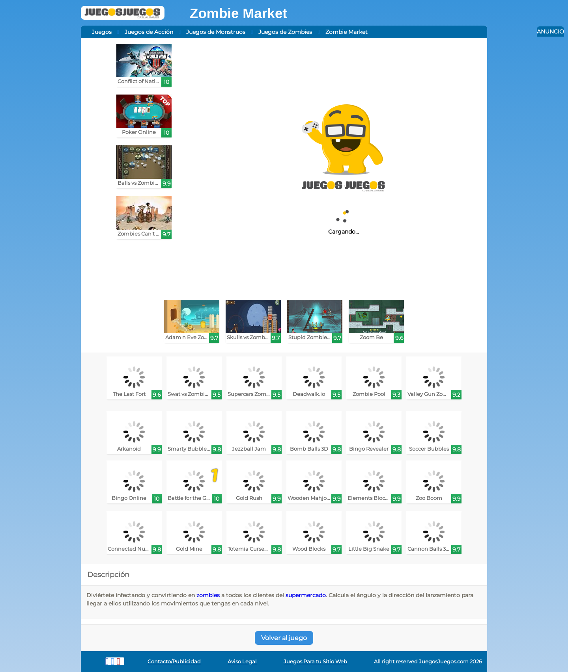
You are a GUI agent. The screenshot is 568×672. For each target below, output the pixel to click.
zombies (208, 595)
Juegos (102, 31)
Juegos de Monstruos (215, 31)
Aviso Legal (242, 662)
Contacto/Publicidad (174, 662)
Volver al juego (284, 638)
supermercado (306, 595)
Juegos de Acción (149, 31)
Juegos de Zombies (285, 31)
